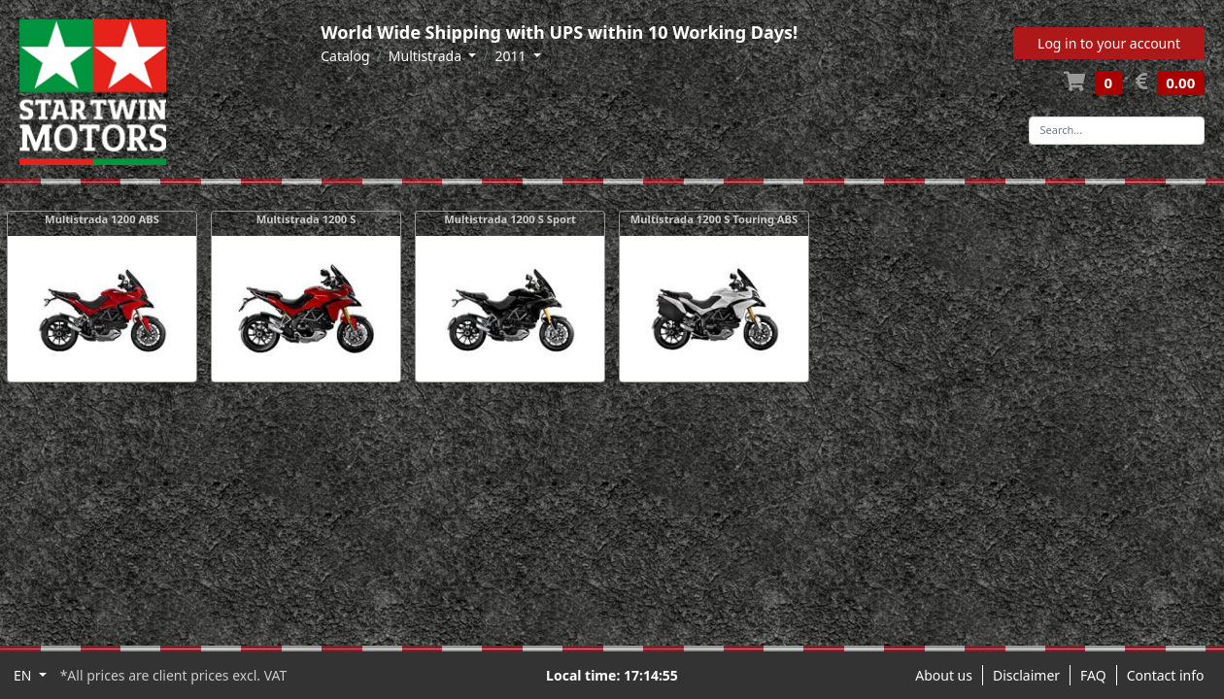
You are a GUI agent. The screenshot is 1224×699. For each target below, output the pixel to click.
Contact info (1166, 675)
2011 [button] (511, 56)
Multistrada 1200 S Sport (510, 219)
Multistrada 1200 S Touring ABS (714, 219)
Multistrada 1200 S (306, 219)
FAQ (1093, 675)
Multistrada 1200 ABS (102, 219)
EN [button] (24, 675)
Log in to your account (1108, 43)
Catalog (345, 56)
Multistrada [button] (427, 56)
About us (943, 675)
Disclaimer (1026, 675)
